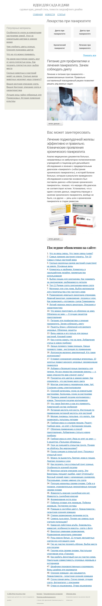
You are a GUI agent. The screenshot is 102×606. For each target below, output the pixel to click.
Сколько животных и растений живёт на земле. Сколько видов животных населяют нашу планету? (24, 76)
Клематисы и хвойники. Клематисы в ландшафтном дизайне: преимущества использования (66, 272)
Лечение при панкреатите (85, 46)
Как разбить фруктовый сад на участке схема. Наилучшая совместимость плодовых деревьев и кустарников (71, 560)
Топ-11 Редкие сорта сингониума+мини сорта (71, 285)
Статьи (61, 14)
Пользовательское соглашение (53, 594)
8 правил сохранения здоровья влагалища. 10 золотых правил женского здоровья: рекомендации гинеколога (72, 362)
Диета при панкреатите (59, 32)
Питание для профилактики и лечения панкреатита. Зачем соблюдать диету (68, 65)
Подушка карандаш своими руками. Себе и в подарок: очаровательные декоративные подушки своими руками (71, 486)
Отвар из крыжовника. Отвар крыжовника (71, 586)
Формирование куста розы (64, 499)
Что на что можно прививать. (21, 54)
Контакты (39, 594)
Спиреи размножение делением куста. (70, 515)
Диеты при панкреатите (85, 32)
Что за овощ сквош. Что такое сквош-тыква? (71, 253)
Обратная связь (71, 594)
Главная (38, 14)
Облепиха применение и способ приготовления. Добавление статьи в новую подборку (68, 432)
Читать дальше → (54, 124)
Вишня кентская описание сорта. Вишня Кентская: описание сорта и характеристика (24, 87)
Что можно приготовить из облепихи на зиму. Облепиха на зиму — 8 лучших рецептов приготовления (71, 314)
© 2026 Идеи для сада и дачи (16, 594)
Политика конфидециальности (46, 597)
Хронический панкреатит (60, 46)
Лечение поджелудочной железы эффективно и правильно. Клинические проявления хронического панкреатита (70, 145)
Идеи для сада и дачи (51, 5)
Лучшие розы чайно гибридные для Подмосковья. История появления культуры (24, 98)
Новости (50, 14)
